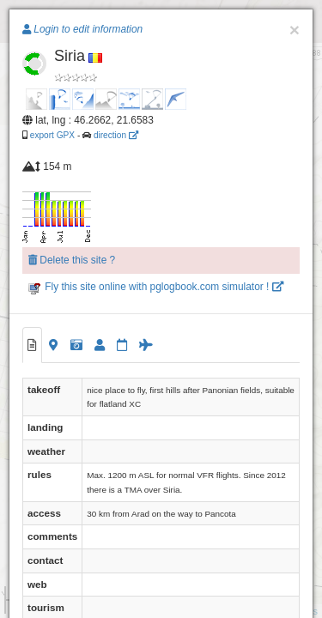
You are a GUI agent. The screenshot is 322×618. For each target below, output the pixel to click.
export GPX (52, 135)
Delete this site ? (71, 260)
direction (116, 135)
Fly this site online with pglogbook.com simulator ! (155, 287)
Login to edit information (82, 29)
